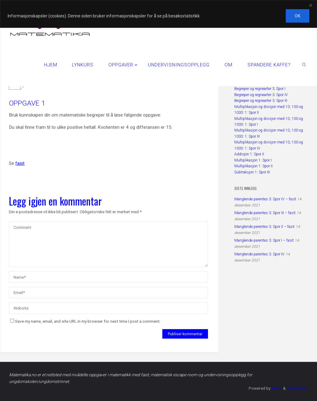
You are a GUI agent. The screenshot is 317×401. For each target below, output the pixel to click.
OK (297, 15)
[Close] (310, 5)
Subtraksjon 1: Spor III (252, 172)
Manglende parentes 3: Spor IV (259, 254)
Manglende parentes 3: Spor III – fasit (265, 213)
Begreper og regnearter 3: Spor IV (261, 95)
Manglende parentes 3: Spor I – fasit (264, 240)
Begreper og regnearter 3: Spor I (259, 89)
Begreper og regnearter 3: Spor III (260, 100)
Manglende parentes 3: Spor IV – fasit (265, 199)
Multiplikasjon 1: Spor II (253, 166)
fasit (20, 163)
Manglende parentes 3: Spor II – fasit (264, 227)
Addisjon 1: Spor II (249, 154)
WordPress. (297, 388)
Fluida (275, 388)
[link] (304, 64)
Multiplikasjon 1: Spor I (253, 160)
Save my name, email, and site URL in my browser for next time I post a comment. (85, 321)
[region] (158, 14)
